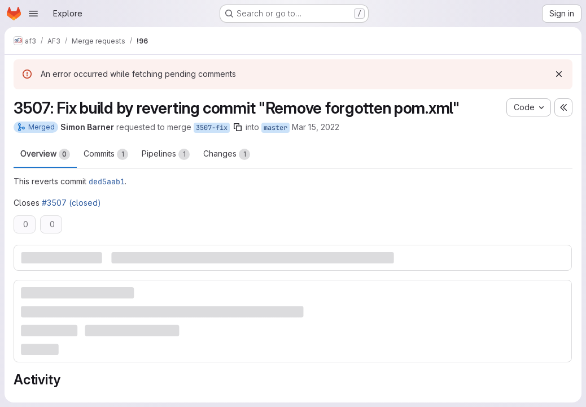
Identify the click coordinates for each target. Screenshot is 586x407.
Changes (226, 154)
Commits (106, 154)
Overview (45, 154)
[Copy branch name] (237, 127)
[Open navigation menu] (33, 14)
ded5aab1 (107, 181)
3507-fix (212, 127)
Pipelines (166, 154)
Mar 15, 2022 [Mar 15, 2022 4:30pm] (315, 127)
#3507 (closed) (71, 202)
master (275, 127)
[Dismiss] (559, 74)
